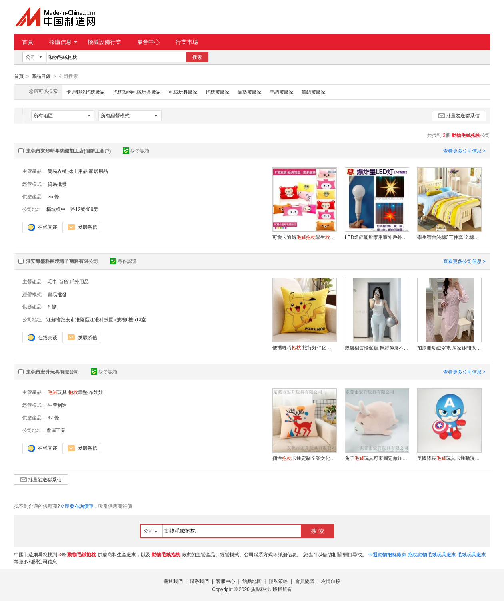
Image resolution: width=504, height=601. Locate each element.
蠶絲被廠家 (314, 91)
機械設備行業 (104, 42)
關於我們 (173, 581)
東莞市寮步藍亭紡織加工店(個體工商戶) (68, 150)
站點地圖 (252, 581)
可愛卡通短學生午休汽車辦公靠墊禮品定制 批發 (304, 237)
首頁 (27, 42)
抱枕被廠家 (218, 91)
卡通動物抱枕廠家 (85, 91)
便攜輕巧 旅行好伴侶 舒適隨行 (304, 347)
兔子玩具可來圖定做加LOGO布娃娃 (377, 458)
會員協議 (304, 581)
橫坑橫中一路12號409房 (72, 209)
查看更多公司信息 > (464, 150)
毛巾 (52, 281)
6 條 (52, 306)
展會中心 (148, 42)
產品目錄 (41, 76)
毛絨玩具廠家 (183, 91)
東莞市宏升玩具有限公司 (52, 371)
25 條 (53, 196)
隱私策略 (278, 581)
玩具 (57, 392)
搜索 (197, 57)
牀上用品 (78, 171)
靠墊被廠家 (250, 91)
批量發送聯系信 (459, 115)
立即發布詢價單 (77, 506)
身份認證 (136, 150)
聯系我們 (199, 581)
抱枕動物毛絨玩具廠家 (137, 91)
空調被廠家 (282, 91)
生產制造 (57, 405)
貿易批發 (57, 184)
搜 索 (317, 530)
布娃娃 (96, 392)
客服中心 (225, 581)
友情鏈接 (330, 581)
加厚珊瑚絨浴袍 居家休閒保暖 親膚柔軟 (449, 347)
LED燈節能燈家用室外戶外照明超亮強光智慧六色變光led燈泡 (377, 237)
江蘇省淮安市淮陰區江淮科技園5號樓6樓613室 (96, 319)
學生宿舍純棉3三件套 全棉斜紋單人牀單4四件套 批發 (449, 237)
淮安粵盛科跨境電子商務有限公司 (62, 261)
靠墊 (78, 392)
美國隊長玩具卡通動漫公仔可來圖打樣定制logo (449, 458)
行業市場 (187, 42)
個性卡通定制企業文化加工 (304, 458)
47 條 (53, 417)
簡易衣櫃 (57, 171)
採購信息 (63, 42)
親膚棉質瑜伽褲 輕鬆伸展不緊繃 (377, 347)
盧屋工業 (56, 430)
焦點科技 (260, 589)
